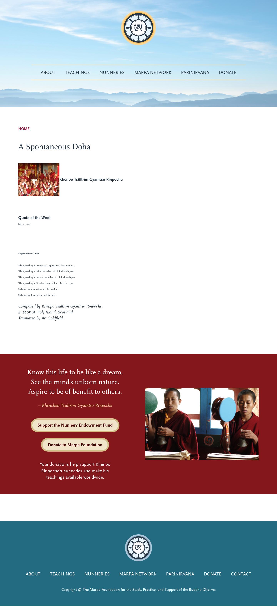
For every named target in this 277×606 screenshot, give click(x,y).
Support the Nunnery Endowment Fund (75, 425)
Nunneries (112, 72)
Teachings (77, 72)
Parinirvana (195, 72)
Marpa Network (152, 72)
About (48, 72)
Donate (227, 72)
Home (24, 129)
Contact (241, 574)
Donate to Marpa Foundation (75, 444)
